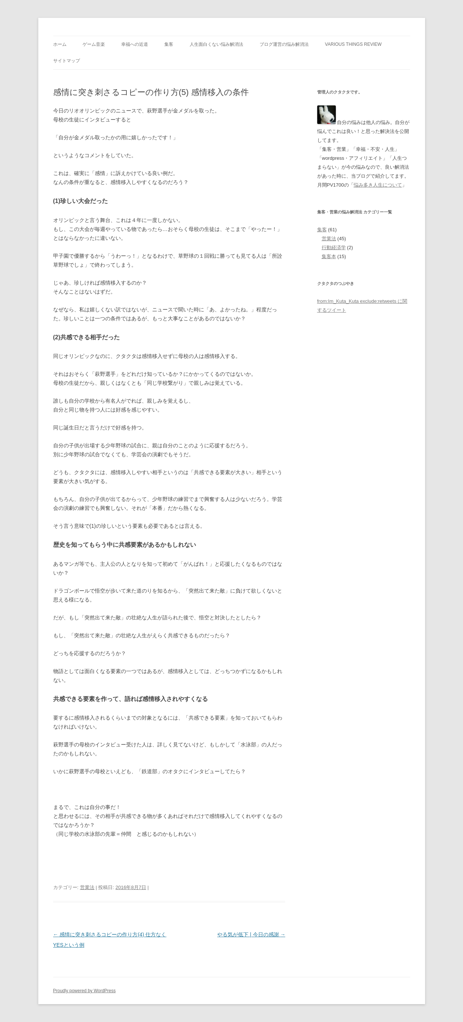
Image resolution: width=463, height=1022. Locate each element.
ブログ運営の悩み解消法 (284, 44)
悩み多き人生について (378, 185)
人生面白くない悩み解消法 (216, 44)
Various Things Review (353, 44)
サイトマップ (66, 60)
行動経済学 (334, 247)
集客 (168, 44)
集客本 (329, 256)
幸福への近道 (134, 44)
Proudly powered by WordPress (84, 990)
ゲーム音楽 (94, 44)
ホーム (60, 44)
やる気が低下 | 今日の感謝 (251, 934)
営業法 (87, 887)
